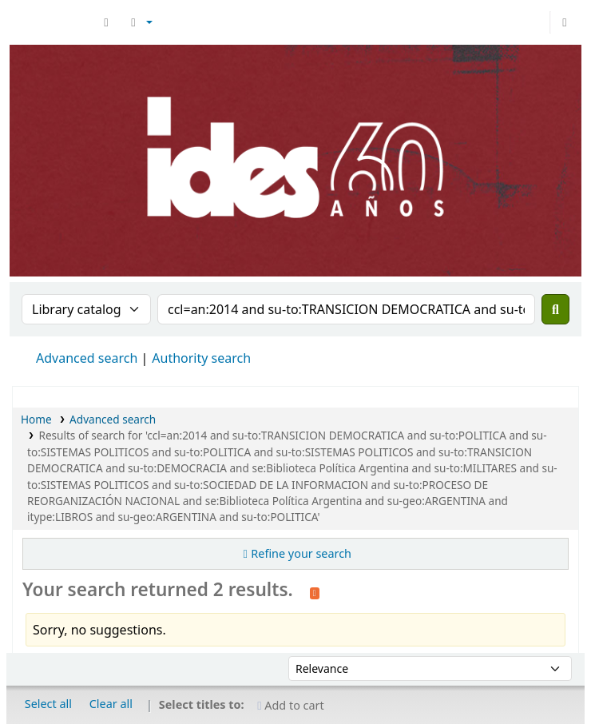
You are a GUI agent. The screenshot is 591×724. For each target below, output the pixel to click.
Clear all (111, 703)
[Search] (555, 309)
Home (36, 419)
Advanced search (86, 358)
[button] (106, 22)
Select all (48, 703)
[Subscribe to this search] (314, 591)
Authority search (201, 358)
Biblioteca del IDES (53, 22)
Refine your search (301, 553)
